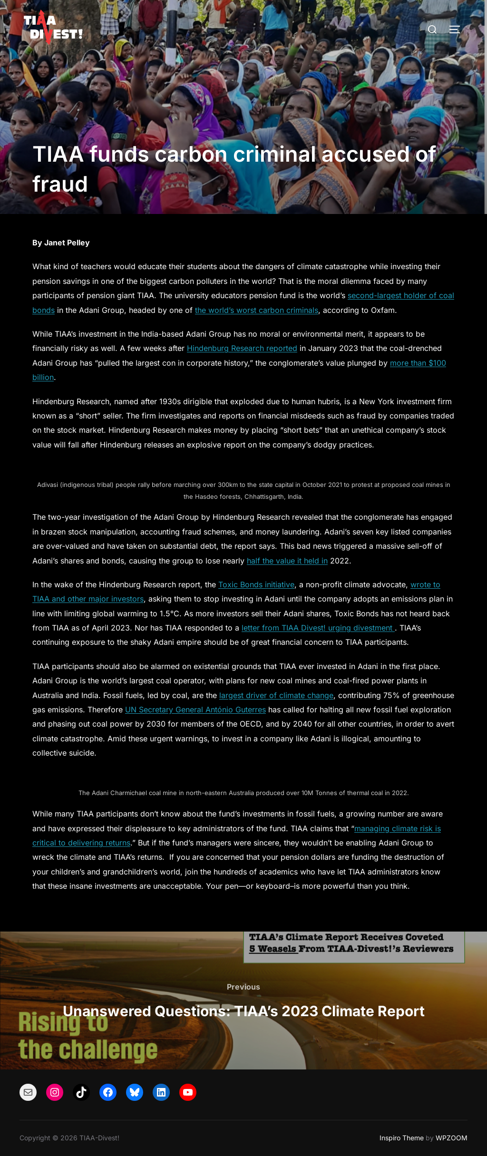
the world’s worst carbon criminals (256, 310)
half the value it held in (287, 560)
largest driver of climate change (276, 695)
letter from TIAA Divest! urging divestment (318, 627)
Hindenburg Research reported (242, 348)
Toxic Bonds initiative (256, 584)
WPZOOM (452, 1138)
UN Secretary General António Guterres (195, 709)
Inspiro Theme (402, 1138)
